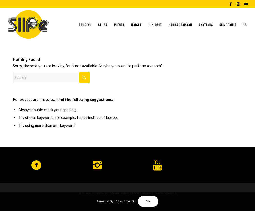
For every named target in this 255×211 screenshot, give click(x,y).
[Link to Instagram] (238, 4)
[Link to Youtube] (246, 4)
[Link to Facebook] (230, 4)
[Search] (245, 24)
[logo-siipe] (28, 24)
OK (148, 201)
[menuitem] (85, 24)
